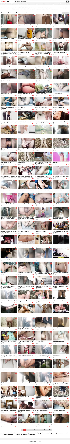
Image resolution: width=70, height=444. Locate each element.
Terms (39, 441)
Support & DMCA (32, 441)
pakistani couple (15, 8)
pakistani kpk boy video (63, 7)
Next (50, 429)
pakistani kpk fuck (28, 7)
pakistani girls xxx (14, 7)
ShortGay (5, 1)
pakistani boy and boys (24, 6)
